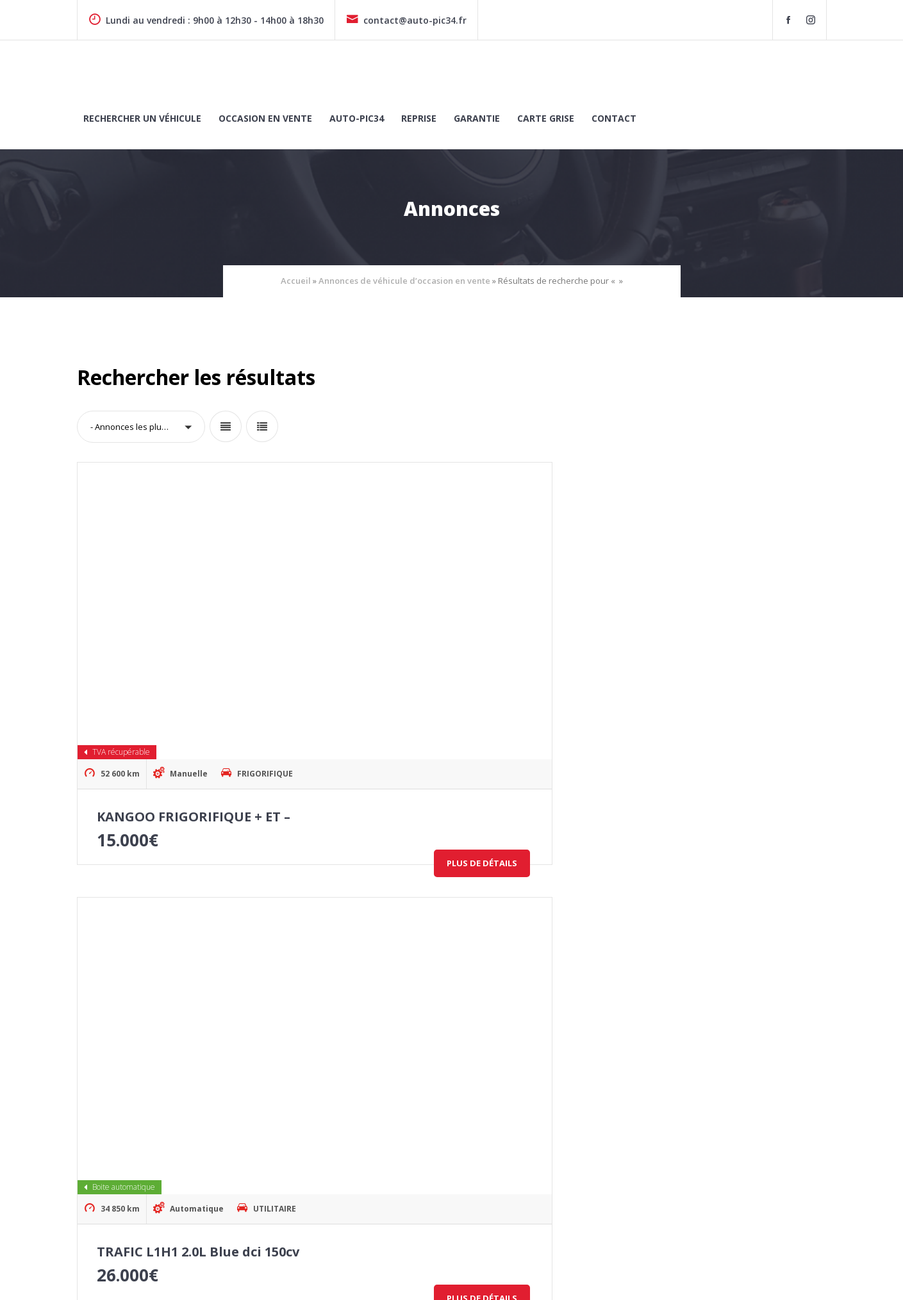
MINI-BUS (529, 910)
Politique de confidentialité (655, 1275)
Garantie (477, 118)
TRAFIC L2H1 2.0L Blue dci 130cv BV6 (726, 666)
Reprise (418, 118)
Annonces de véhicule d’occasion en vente (404, 280)
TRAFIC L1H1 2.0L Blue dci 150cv (455, 666)
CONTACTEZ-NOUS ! (771, 1156)
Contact (614, 118)
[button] (141, 427)
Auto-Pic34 (356, 118)
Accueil (296, 280)
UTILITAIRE (532, 623)
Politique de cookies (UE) (519, 1275)
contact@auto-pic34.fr (406, 20)
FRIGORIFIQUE (266, 623)
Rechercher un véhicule (142, 118)
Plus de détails (241, 712)
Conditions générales (783, 1275)
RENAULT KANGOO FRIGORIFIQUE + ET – (740, 953)
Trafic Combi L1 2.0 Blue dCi (443, 953)
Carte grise (545, 118)
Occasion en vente (265, 118)
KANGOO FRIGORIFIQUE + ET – (193, 666)
